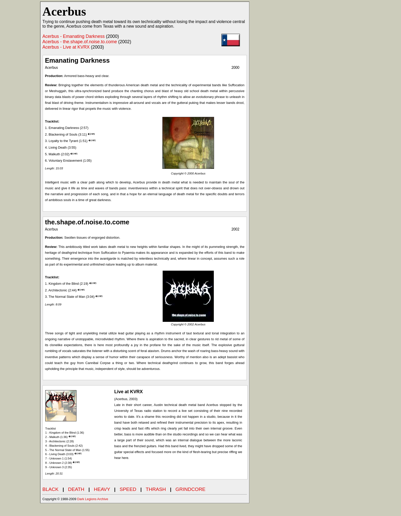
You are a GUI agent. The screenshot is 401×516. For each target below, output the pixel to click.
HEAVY (102, 489)
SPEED (128, 489)
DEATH (76, 489)
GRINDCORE (190, 489)
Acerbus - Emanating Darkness (73, 36)
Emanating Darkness (77, 60)
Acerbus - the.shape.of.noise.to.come (79, 41)
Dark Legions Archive (92, 499)
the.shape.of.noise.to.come (87, 222)
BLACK (50, 489)
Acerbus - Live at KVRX (66, 47)
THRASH (156, 489)
